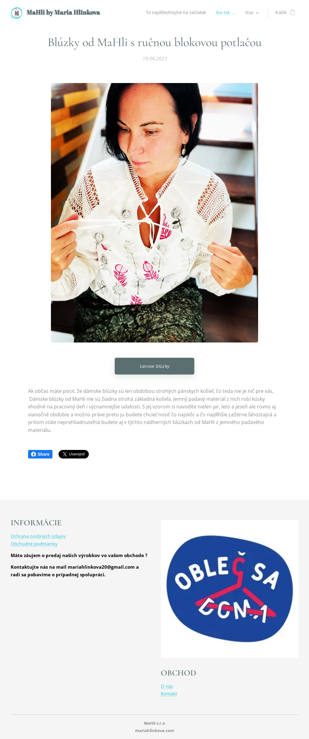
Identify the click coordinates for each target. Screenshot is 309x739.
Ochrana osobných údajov (38, 536)
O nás (167, 686)
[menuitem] (176, 12)
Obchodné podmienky (34, 543)
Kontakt (169, 693)
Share (40, 454)
